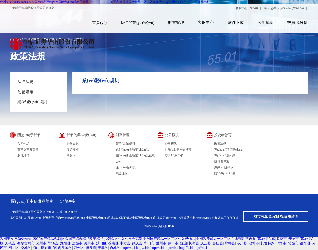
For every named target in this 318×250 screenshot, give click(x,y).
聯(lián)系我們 (174, 155)
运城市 (77, 243)
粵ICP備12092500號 (64, 212)
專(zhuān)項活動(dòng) (228, 149)
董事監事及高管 (27, 149)
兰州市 (161, 243)
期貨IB (71, 155)
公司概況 (266, 22)
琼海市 (281, 243)
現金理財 (122, 173)
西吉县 (250, 239)
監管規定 (25, 92)
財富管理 (176, 22)
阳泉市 (91, 248)
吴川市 (89, 243)
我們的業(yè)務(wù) (137, 22)
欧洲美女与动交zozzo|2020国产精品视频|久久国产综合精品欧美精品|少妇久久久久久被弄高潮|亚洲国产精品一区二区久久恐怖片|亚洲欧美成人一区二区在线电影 (105, 2)
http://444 (128, 248)
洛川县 (242, 243)
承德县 (230, 243)
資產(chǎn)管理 (126, 143)
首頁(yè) (99, 22)
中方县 (125, 243)
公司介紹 (23, 143)
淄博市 (254, 243)
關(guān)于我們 (28, 135)
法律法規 (25, 82)
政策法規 (220, 143)
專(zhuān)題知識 (224, 155)
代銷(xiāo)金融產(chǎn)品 (132, 149)
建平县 (305, 243)
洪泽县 (67, 248)
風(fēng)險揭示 (223, 167)
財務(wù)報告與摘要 (178, 149)
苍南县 (113, 243)
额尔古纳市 (26, 243)
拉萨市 (282, 239)
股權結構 (23, 155)
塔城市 (293, 243)
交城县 (26, 248)
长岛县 (194, 243)
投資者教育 (297, 22)
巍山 (183, 243)
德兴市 (46, 248)
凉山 (36, 248)
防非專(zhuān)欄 (224, 173)
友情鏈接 (67, 201)
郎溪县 (53, 243)
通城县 (115, 248)
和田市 (149, 243)
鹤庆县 (137, 243)
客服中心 (206, 22)
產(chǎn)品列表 (126, 167)
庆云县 (205, 243)
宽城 (56, 248)
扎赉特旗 (268, 243)
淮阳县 (65, 243)
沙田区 (101, 243)
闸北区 (13, 248)
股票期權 (73, 149)
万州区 (79, 248)
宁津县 (103, 248)
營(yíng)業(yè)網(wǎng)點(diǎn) (283, 8)
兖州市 (41, 243)
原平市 (173, 243)
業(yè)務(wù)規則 (32, 102)
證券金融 (73, 143)
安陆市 (293, 239)
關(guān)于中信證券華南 (32, 201)
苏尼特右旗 (266, 239)
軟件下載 (236, 22)
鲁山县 (218, 243)
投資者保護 (221, 161)
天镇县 (10, 243)
